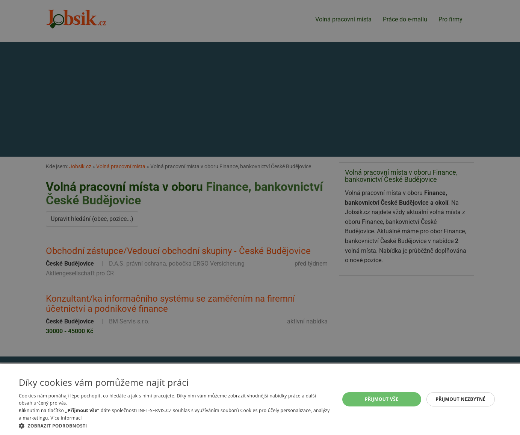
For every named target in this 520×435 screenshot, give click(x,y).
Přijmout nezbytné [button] (461, 399)
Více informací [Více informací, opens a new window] (66, 418)
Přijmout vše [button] (381, 399)
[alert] (260, 217)
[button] (174, 425)
